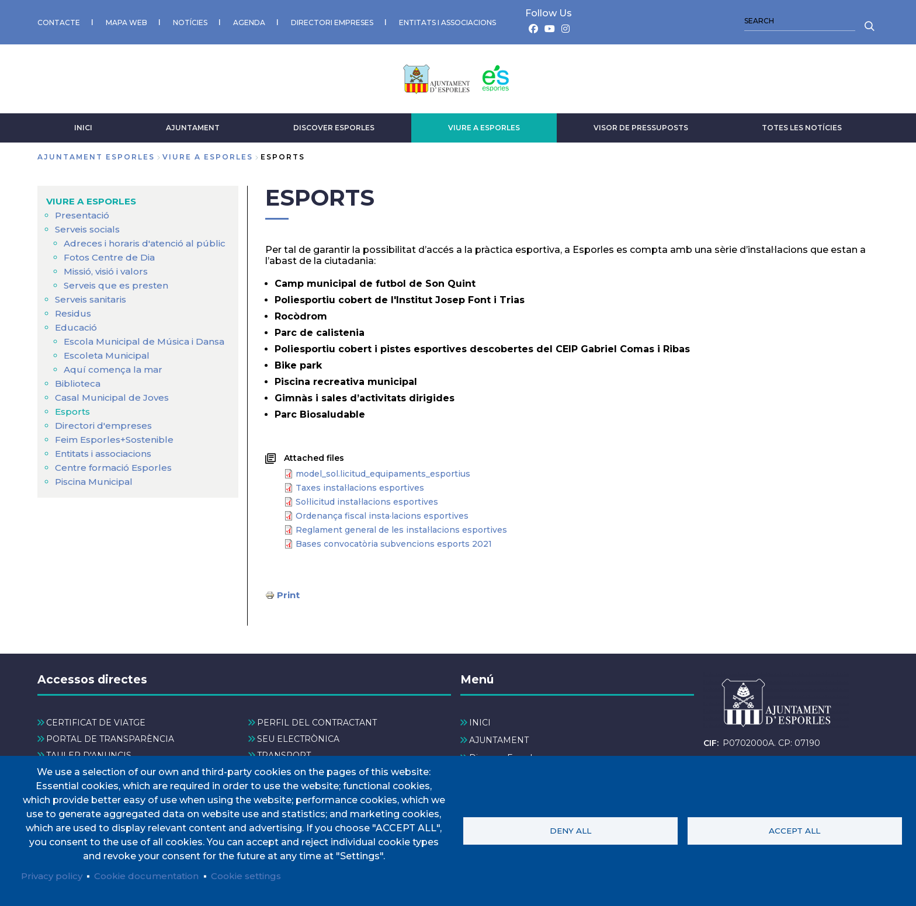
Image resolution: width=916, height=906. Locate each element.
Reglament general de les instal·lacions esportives (401, 527)
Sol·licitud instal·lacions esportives (367, 499)
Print (289, 592)
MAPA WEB (126, 20)
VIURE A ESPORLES (484, 124)
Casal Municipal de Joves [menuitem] (114, 422)
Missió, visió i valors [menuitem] (110, 282)
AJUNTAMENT (193, 124)
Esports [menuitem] (73, 436)
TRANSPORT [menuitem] (284, 753)
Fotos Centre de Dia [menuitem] (111, 268)
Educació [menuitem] (77, 338)
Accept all (794, 830)
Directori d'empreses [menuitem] (105, 450)
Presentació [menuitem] (83, 212)
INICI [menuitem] (480, 720)
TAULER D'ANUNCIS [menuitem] (88, 753)
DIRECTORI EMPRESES (332, 20)
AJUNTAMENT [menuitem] (499, 737)
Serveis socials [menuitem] (89, 226)
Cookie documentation (153, 875)
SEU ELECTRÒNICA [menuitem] (298, 737)
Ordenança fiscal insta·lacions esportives (382, 513)
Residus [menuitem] (74, 324)
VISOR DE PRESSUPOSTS (641, 124)
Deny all (570, 830)
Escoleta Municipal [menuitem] (108, 380)
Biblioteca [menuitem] (79, 408)
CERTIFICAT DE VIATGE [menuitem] (95, 720)
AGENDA (249, 20)
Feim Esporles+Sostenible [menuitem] (117, 464)
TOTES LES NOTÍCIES (802, 124)
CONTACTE (58, 20)
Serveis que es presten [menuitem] (117, 296)
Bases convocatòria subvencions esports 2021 (394, 541)
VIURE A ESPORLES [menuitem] (93, 198)
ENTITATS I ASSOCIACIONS (447, 20)
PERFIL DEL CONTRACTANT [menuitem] (317, 720)
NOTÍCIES (190, 20)
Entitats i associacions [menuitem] (108, 478)
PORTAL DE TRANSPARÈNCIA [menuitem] (110, 737)
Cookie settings (258, 875)
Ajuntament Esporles (96, 154)
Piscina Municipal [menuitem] (96, 506)
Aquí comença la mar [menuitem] (114, 394)
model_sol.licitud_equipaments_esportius (383, 471)
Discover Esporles (333, 124)
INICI (83, 124)
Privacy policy (53, 875)
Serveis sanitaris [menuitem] (93, 310)
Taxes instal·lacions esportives (360, 485)
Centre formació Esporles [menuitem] (115, 492)
